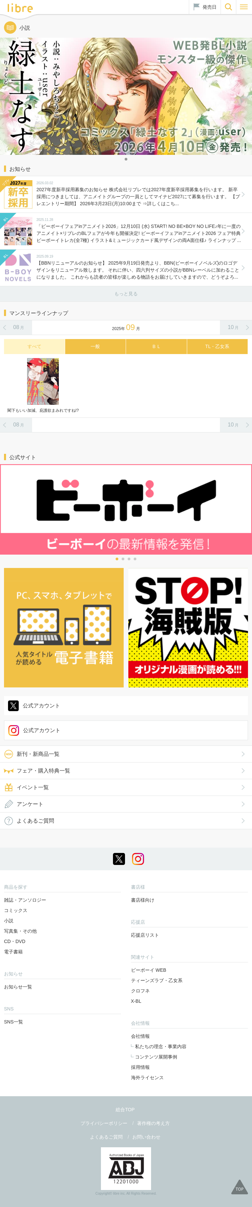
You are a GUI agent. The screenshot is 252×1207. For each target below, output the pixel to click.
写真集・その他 (20, 931)
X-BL (136, 1001)
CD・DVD (14, 941)
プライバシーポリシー (104, 1123)
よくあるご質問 (35, 821)
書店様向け (142, 900)
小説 (8, 920)
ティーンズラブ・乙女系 (156, 980)
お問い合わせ (146, 1137)
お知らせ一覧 (18, 986)
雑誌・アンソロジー (25, 900)
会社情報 (140, 1036)
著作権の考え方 (153, 1123)
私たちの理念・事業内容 (160, 1046)
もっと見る (126, 293)
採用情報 (140, 1067)
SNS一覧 (13, 1021)
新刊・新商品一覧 (38, 754)
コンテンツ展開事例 (156, 1057)
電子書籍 (13, 951)
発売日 (210, 7)
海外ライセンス (147, 1077)
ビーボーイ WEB (148, 970)
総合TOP (125, 1109)
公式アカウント (41, 705)
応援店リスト (145, 935)
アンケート (30, 804)
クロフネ (140, 990)
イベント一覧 (33, 787)
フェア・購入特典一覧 (43, 771)
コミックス (15, 910)
